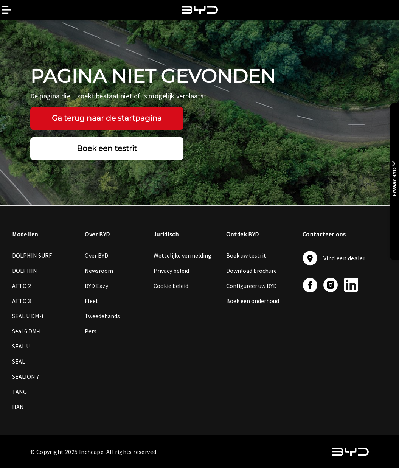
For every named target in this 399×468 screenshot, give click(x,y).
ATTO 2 (21, 285)
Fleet (91, 301)
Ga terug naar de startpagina (107, 118)
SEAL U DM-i (27, 316)
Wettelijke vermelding (182, 255)
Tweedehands (102, 316)
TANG (19, 391)
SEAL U (21, 346)
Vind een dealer (334, 258)
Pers (90, 331)
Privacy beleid (171, 270)
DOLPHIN (24, 270)
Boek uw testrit (246, 255)
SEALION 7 (25, 376)
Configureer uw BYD (251, 285)
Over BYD (96, 255)
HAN (18, 406)
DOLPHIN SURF (32, 255)
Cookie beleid (171, 285)
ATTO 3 (21, 301)
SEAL (18, 361)
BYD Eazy (96, 285)
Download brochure (251, 270)
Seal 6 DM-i (26, 331)
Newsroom (99, 270)
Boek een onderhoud (252, 301)
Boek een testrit (107, 148)
